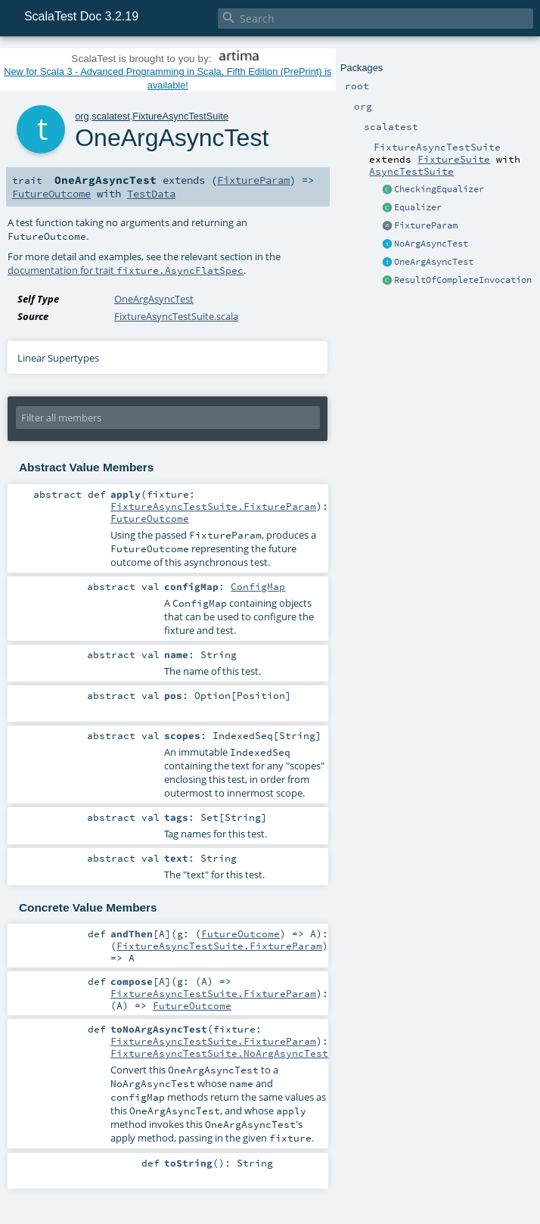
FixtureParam (426, 225)
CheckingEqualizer (439, 189)
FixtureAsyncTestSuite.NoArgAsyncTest (219, 1053)
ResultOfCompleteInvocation (463, 280)
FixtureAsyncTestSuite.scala (176, 316)
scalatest (111, 116)
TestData (151, 193)
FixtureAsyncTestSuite (180, 116)
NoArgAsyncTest (431, 243)
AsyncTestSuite (411, 171)
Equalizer (418, 207)
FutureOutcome (51, 193)
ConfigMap (258, 586)
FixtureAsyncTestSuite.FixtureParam (213, 506)
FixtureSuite (453, 159)
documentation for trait (126, 270)
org (82, 116)
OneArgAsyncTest (433, 261)
